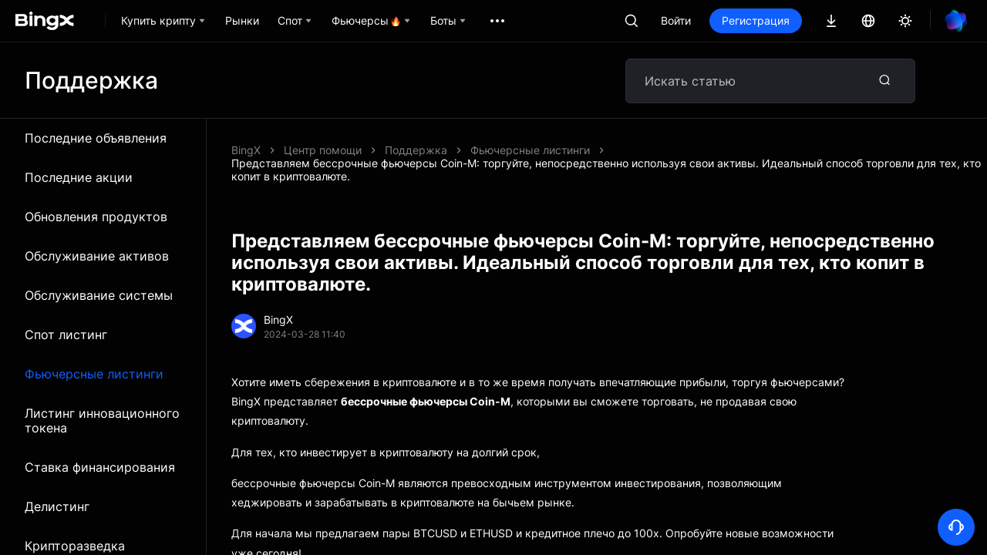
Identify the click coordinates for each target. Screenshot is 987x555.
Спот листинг (66, 334)
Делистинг (57, 506)
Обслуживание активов (97, 256)
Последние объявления (96, 138)
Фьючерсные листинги (94, 374)
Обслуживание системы (99, 295)
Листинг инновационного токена (102, 420)
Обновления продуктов (96, 216)
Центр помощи (323, 149)
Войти (676, 20)
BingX (246, 149)
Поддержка (416, 149)
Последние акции (79, 177)
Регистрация (756, 20)
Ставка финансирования (100, 467)
